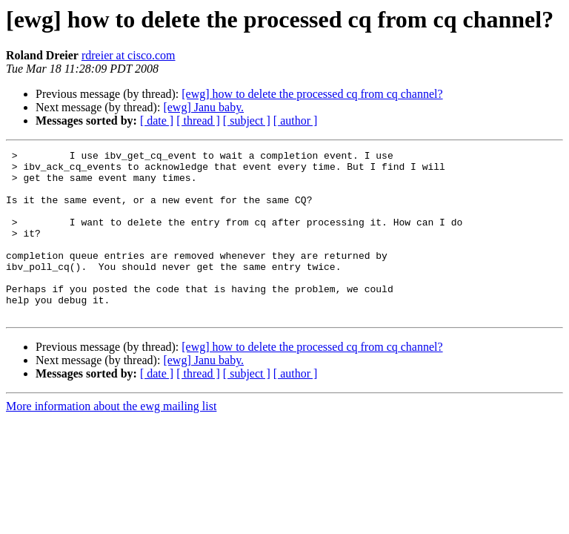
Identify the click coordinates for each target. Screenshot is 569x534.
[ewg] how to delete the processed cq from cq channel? (312, 94)
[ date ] (156, 120)
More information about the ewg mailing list (111, 439)
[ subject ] (246, 120)
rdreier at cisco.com (128, 55)
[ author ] (295, 120)
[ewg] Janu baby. (203, 107)
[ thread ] (198, 120)
